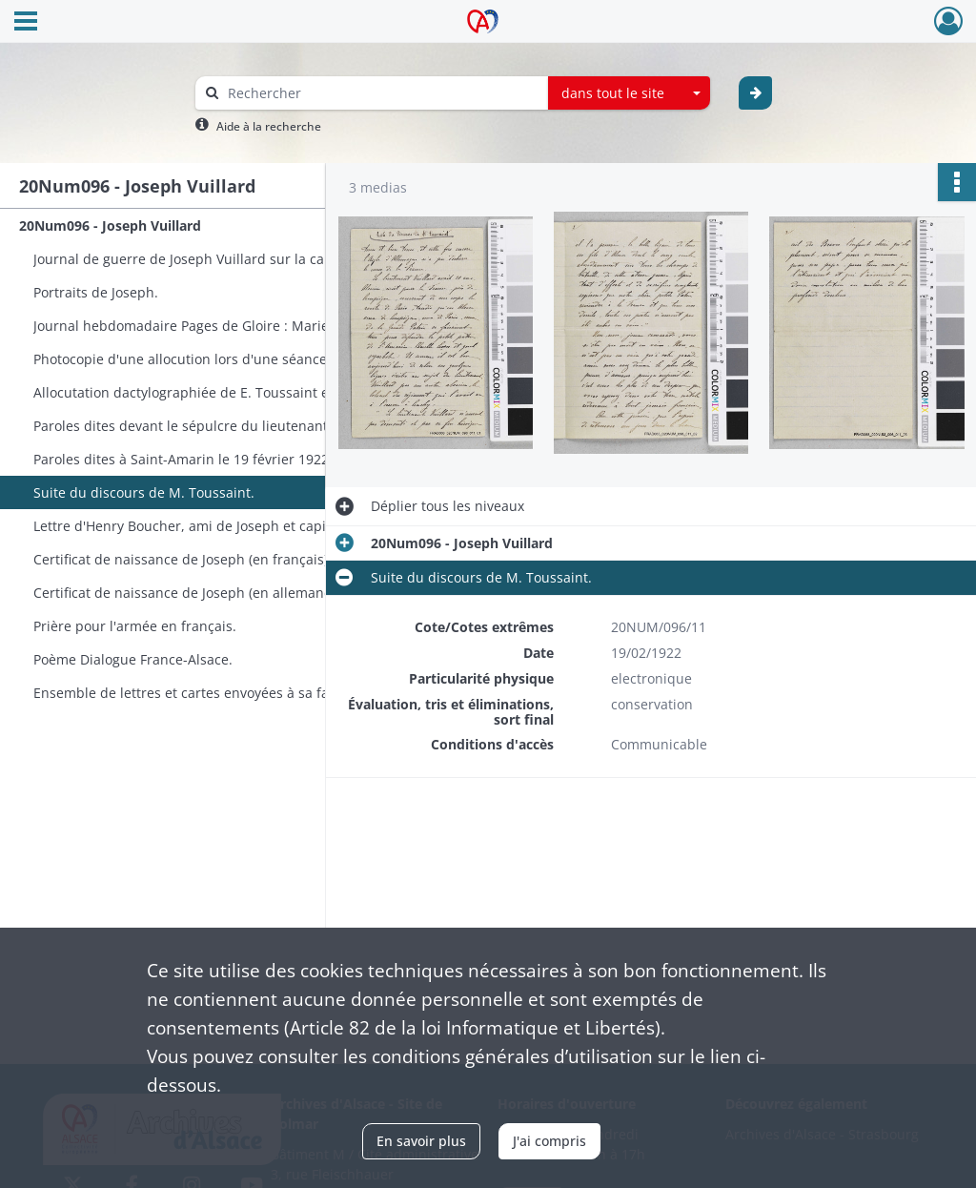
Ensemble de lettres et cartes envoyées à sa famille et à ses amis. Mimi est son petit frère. (224, 693)
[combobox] (629, 93)
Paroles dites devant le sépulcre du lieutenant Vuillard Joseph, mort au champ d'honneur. (224, 426)
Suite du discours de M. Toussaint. (143, 492)
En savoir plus (421, 1141)
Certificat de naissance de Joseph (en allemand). (186, 593)
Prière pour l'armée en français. (134, 626)
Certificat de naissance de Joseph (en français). (182, 559)
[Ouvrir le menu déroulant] (25, 22)
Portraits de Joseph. (95, 292)
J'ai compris (549, 1141)
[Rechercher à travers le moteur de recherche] (381, 93)
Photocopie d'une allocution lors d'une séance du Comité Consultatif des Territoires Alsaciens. (224, 359)
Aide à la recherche (268, 126)
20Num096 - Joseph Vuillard (110, 225)
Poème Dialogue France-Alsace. (133, 659)
